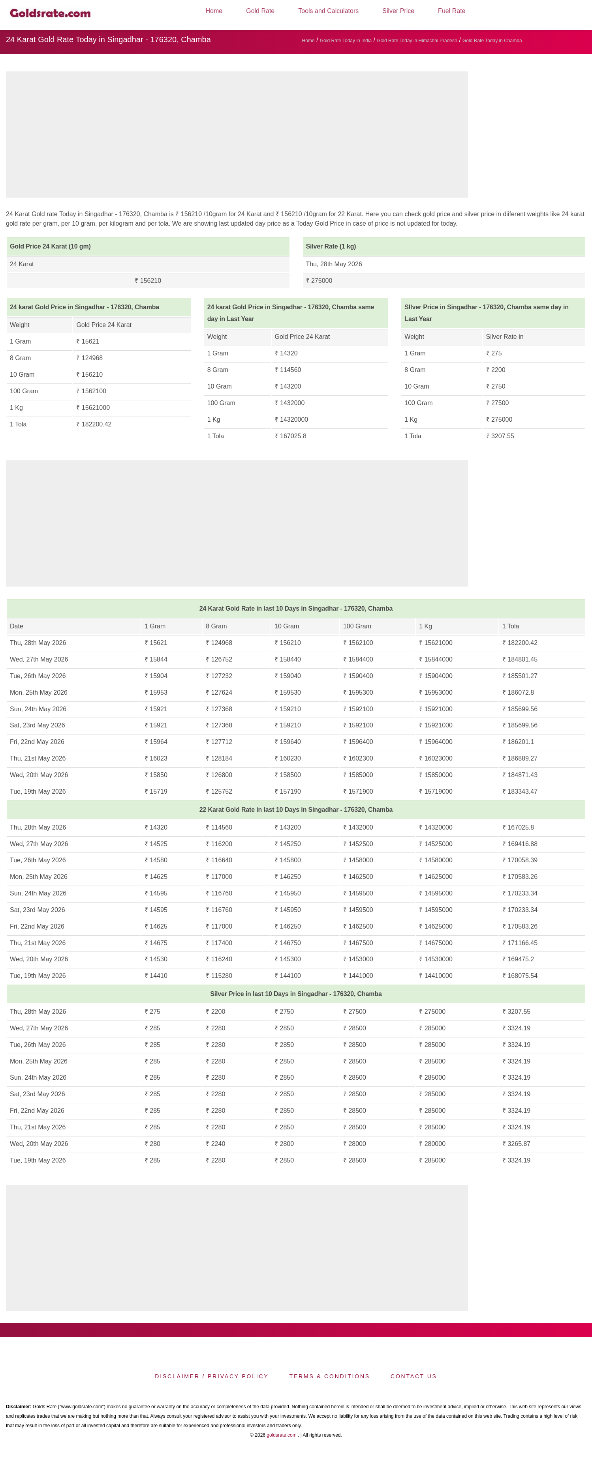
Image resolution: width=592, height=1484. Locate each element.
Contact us (414, 1376)
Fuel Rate (451, 10)
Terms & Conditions (329, 1376)
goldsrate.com (281, 1435)
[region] (237, 136)
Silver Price (398, 10)
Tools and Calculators (328, 10)
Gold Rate (260, 10)
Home (214, 10)
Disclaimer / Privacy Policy (212, 1376)
